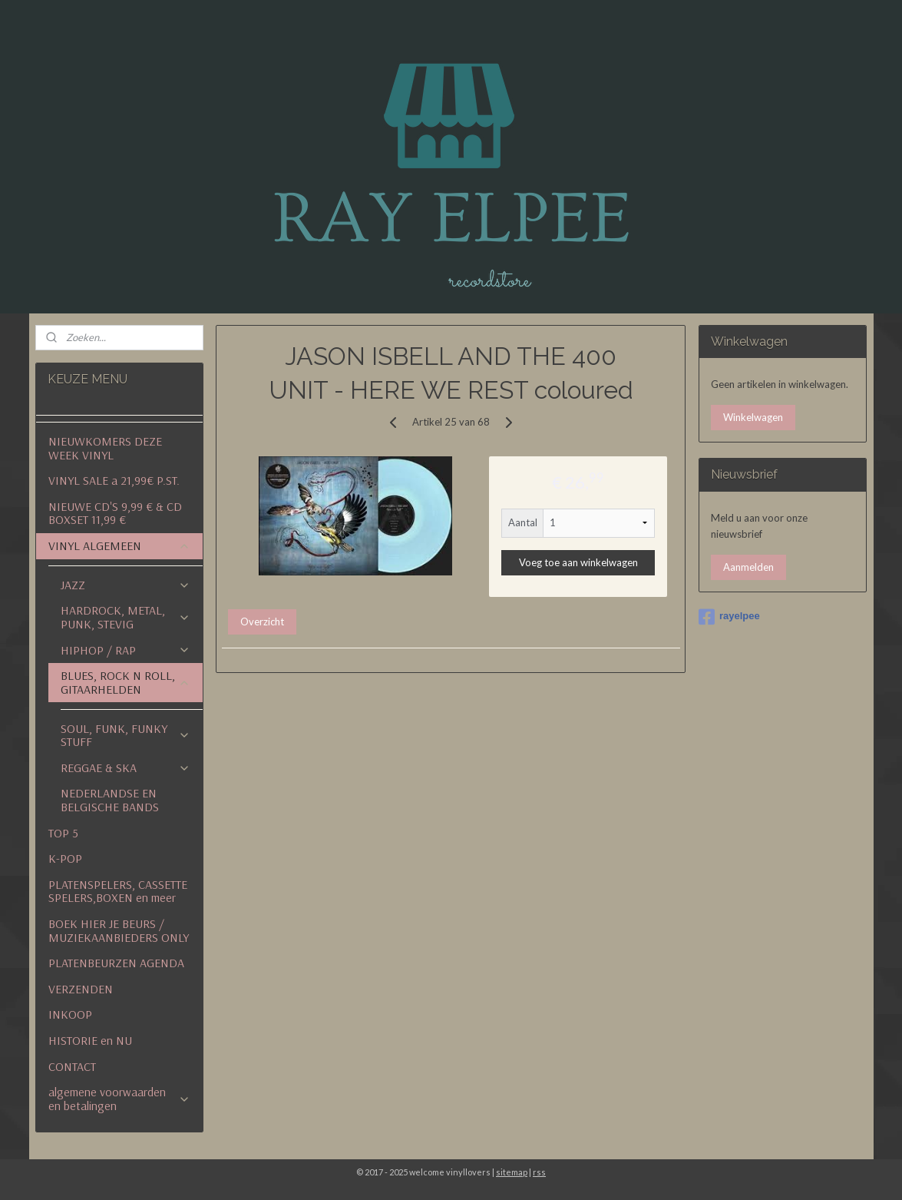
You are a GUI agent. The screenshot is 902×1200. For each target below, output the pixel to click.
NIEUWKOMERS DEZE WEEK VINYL (105, 447)
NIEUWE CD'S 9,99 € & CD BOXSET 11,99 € (115, 513)
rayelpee (729, 617)
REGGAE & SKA (125, 767)
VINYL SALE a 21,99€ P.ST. (114, 480)
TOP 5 (63, 832)
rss (539, 1172)
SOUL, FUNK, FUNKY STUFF (125, 735)
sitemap (511, 1172)
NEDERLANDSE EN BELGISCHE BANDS (110, 799)
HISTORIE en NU (90, 1040)
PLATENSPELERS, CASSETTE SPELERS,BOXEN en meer (117, 891)
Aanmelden (748, 567)
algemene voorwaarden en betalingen (119, 1098)
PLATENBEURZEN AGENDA (116, 962)
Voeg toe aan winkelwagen (578, 562)
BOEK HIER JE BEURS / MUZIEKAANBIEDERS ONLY (118, 930)
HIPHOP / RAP (125, 650)
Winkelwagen (753, 417)
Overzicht (262, 621)
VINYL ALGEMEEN (119, 545)
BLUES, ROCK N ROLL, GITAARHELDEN (125, 682)
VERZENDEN (80, 988)
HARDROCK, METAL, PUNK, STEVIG (125, 616)
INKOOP (70, 1014)
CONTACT (72, 1066)
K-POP (65, 858)
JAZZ (125, 584)
